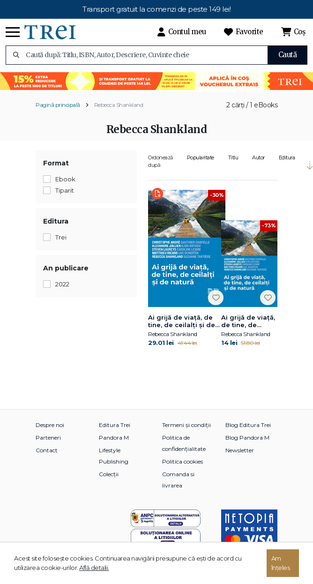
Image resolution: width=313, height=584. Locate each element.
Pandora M (114, 437)
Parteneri (48, 437)
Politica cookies (182, 461)
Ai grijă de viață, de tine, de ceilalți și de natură (181, 321)
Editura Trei (114, 424)
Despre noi (50, 424)
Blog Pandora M (247, 437)
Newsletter (239, 450)
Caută (287, 54)
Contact (47, 450)
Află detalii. (94, 567)
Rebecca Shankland (118, 104)
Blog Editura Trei (248, 424)
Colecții (109, 474)
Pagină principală (58, 104)
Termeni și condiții (186, 424)
